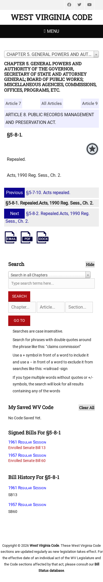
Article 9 (90, 103)
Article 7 (13, 103)
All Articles (51, 103)
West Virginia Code (51, 17)
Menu (53, 31)
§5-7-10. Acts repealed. (37, 192)
